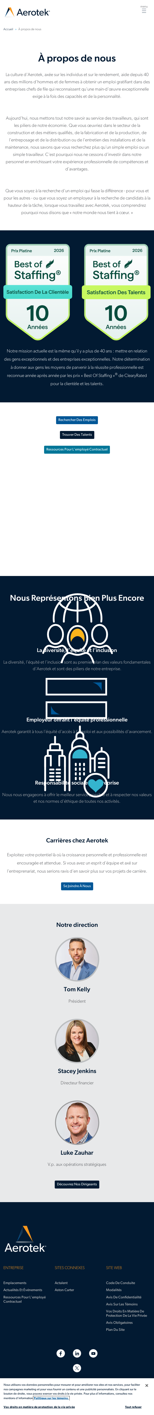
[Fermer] (147, 1385)
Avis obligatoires (119, 1323)
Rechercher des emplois (77, 420)
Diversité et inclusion (77, 641)
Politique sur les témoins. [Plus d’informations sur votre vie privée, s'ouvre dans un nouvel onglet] (51, 1398)
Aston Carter (64, 1290)
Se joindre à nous (77, 886)
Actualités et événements (22, 1290)
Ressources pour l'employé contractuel (77, 449)
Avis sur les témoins (122, 1304)
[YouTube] (93, 1353)
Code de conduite (120, 1283)
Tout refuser (133, 1407)
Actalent (61, 1283)
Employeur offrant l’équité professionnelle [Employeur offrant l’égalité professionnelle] (77, 708)
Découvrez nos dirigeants (77, 1184)
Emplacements (14, 1283)
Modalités (114, 1290)
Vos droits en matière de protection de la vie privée (126, 1314)
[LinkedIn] (77, 1353)
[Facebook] (61, 1353)
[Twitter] (77, 1368)
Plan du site (115, 1330)
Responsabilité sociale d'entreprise (77, 774)
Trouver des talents (77, 435)
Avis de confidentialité (123, 1297)
